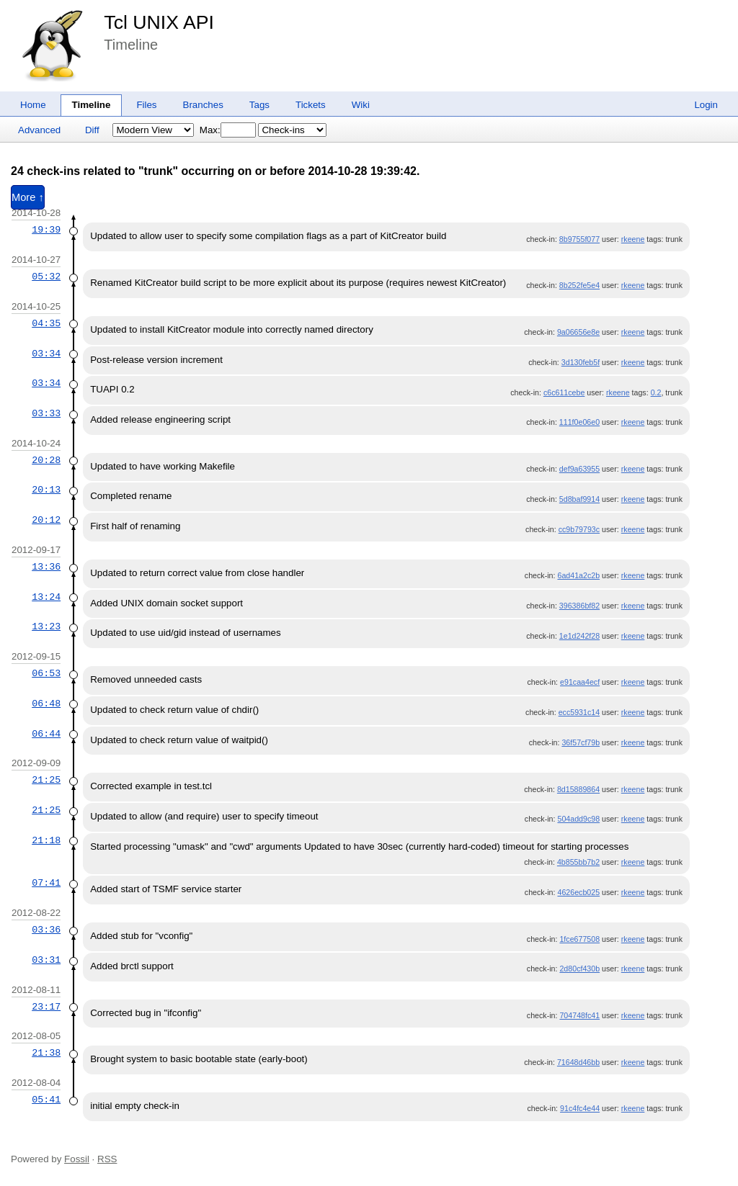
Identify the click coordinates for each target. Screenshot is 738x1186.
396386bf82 (579, 605)
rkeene (633, 239)
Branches (203, 104)
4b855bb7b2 (578, 862)
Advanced (39, 130)
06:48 (46, 703)
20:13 (46, 489)
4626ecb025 (578, 892)
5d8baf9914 (579, 499)
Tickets (310, 104)
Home (33, 104)
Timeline (91, 104)
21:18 (46, 840)
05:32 (46, 276)
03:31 (46, 959)
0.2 (656, 392)
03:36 (46, 929)
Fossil (76, 1159)
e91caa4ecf (580, 682)
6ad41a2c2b (578, 575)
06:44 (46, 733)
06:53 (46, 673)
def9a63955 (579, 468)
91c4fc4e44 (580, 1108)
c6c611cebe (563, 392)
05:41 (46, 1099)
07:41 (46, 882)
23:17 (46, 1006)
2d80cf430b (579, 968)
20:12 (46, 519)
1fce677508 (579, 939)
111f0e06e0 (579, 422)
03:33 (46, 413)
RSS (107, 1159)
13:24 (46, 596)
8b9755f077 (579, 239)
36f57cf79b (580, 742)
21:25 (46, 779)
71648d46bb (578, 1062)
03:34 (46, 353)
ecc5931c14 (579, 712)
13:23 (46, 626)
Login (706, 104)
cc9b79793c (579, 529)
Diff (92, 130)
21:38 (46, 1052)
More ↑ (28, 197)
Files (146, 104)
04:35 (46, 323)
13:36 (46, 566)
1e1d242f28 (579, 636)
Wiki (361, 104)
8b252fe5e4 (579, 285)
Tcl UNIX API (159, 22)
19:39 (46, 229)
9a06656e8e (578, 332)
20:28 (46, 460)
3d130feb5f (580, 362)
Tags (259, 104)
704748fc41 (579, 1015)
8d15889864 (578, 789)
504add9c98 (578, 818)
